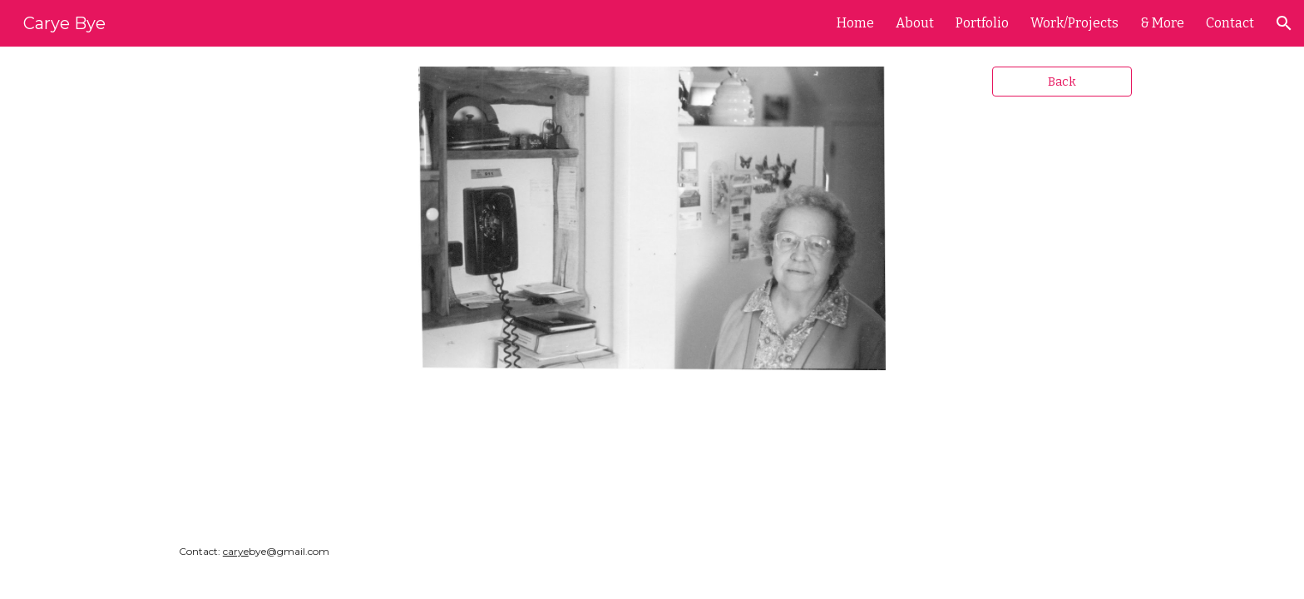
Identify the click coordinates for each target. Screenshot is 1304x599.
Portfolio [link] (982, 23)
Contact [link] (1230, 23)
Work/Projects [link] (1074, 23)
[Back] (1062, 81)
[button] (1284, 23)
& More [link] (1162, 23)
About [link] (915, 23)
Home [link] (855, 23)
